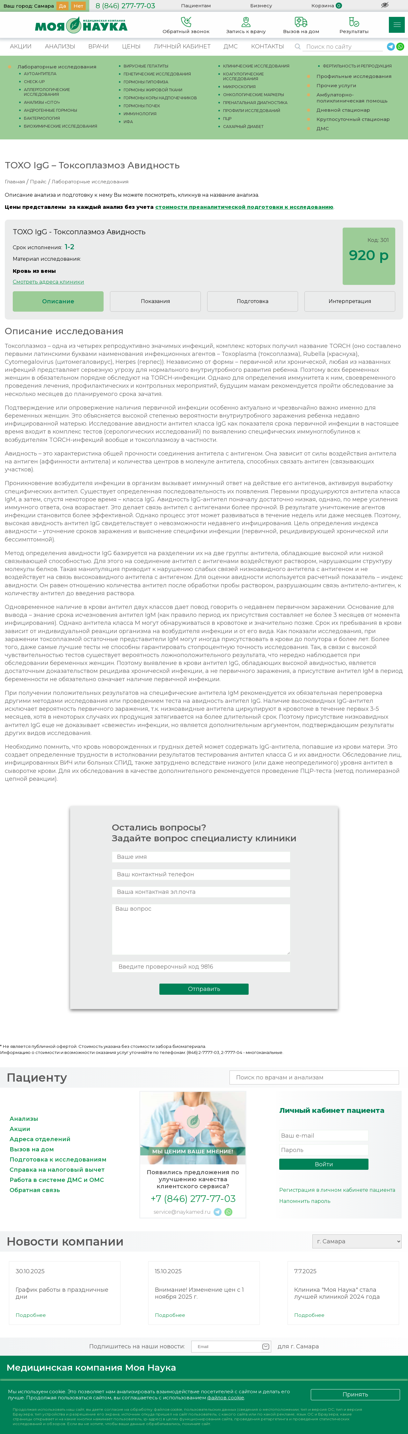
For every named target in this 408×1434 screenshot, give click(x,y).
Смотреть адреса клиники (48, 282)
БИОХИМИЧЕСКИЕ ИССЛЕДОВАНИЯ (60, 126)
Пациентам (196, 6)
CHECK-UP (34, 81)
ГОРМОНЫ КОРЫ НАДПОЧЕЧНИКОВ (160, 97)
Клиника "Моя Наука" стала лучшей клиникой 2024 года (337, 1293)
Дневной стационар (343, 110)
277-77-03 (125, 6)
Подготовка (252, 301)
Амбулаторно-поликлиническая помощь (352, 98)
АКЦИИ (21, 46)
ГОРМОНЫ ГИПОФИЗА (146, 82)
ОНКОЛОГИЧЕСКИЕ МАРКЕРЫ (253, 94)
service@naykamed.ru (182, 1212)
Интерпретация (350, 301)
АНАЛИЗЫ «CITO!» (42, 102)
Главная (15, 182)
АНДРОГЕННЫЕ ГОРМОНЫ (50, 110)
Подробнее (31, 1315)
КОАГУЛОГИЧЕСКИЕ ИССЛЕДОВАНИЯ (243, 76)
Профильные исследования (354, 76)
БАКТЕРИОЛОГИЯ (42, 118)
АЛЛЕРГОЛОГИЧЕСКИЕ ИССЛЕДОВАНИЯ (47, 92)
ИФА (128, 121)
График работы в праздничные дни (62, 1293)
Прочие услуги (336, 85)
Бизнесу (261, 6)
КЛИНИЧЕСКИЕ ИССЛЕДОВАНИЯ (256, 66)
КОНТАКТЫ (267, 46)
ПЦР (227, 118)
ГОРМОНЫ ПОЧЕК (142, 105)
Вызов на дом (32, 1149)
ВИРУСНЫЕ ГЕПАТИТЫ (146, 66)
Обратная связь (35, 1190)
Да (62, 6)
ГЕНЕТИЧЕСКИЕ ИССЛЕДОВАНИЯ (157, 74)
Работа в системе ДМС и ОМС (57, 1179)
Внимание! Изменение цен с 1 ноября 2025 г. (199, 1293)
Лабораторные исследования (57, 67)
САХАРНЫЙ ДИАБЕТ (243, 126)
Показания (155, 301)
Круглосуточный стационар (353, 119)
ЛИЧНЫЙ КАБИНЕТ (182, 46)
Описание (58, 301)
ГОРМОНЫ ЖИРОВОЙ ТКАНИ (153, 90)
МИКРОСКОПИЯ (239, 86)
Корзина (322, 6)
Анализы (24, 1118)
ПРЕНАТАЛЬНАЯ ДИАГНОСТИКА (255, 102)
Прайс (38, 182)
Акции (20, 1129)
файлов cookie (225, 1398)
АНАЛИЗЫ (60, 46)
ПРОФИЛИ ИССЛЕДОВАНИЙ (251, 110)
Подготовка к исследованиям (58, 1159)
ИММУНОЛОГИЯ (140, 113)
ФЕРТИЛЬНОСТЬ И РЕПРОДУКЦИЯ (357, 66)
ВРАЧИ (98, 46)
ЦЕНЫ (131, 46)
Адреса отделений (40, 1139)
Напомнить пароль (305, 1201)
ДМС (231, 46)
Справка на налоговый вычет (57, 1169)
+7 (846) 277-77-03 (193, 1198)
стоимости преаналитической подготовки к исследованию (244, 207)
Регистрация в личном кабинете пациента (337, 1190)
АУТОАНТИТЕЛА (40, 73)
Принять (355, 1394)
